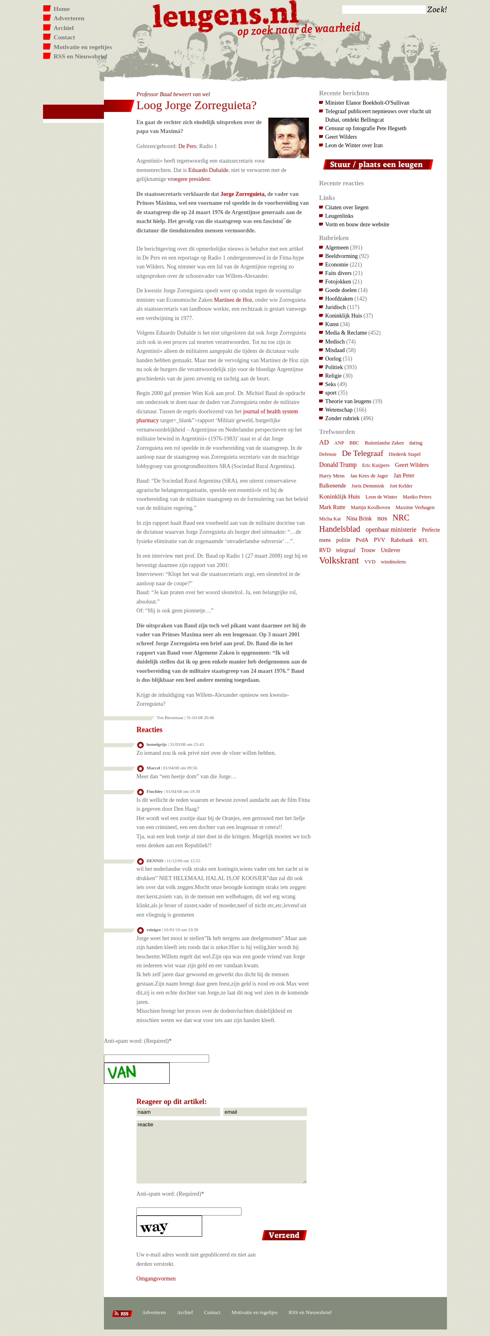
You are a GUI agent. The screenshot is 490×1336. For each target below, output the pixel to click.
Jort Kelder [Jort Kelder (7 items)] (401, 486)
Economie (336, 264)
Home (62, 8)
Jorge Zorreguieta (242, 194)
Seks (330, 384)
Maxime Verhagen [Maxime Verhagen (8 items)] (414, 507)
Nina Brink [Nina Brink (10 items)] (359, 518)
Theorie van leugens (348, 401)
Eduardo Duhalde (208, 170)
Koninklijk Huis (343, 315)
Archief (64, 27)
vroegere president (189, 179)
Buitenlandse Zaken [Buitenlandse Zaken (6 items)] (384, 443)
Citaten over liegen (347, 207)
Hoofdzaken (339, 298)
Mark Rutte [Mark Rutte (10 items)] (332, 507)
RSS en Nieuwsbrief (81, 56)
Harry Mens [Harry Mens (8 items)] (332, 476)
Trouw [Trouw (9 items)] (368, 550)
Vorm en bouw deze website (357, 224)
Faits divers (338, 273)
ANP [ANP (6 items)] (339, 443)
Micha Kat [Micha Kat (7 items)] (330, 519)
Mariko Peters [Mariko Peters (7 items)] (417, 497)
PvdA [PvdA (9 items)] (362, 540)
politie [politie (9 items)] (343, 540)
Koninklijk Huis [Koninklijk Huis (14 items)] (339, 496)
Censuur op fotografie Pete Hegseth (365, 128)
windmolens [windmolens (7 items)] (393, 562)
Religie (333, 375)
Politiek (334, 367)
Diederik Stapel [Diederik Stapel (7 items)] (405, 454)
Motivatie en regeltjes (83, 46)
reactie (221, 1151)
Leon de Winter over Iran (354, 145)
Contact (64, 37)
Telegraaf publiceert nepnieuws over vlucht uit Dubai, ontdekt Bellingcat (378, 115)
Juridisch (335, 307)
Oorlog (333, 358)
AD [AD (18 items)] (324, 442)
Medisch (335, 341)
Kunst (332, 324)
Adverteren (69, 18)
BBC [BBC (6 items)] (354, 443)
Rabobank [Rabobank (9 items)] (402, 540)
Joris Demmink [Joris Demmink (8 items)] (368, 486)
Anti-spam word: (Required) (136, 1040)
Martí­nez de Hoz (233, 299)
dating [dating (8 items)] (416, 443)
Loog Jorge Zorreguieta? (196, 105)
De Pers (187, 146)
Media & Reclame (346, 332)
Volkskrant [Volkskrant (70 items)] (339, 560)
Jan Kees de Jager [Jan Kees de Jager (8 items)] (369, 476)
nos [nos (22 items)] (382, 518)
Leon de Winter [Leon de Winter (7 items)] (381, 497)
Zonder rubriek (342, 418)
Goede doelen (341, 290)
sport (331, 392)
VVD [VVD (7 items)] (369, 562)
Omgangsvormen (156, 1278)
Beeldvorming (341, 256)
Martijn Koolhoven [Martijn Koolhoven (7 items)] (370, 507)
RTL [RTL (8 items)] (423, 540)
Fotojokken (338, 281)
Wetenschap (338, 409)
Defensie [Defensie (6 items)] (328, 454)
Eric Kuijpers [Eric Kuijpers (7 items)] (376, 465)
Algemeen (337, 247)
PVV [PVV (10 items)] (379, 540)
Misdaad (335, 350)
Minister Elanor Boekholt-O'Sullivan (367, 102)
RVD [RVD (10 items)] (325, 550)
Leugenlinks (339, 216)
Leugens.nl (226, 15)
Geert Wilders (341, 136)
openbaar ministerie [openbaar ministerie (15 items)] (391, 529)
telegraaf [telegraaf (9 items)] (346, 550)
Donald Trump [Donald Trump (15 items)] (338, 464)
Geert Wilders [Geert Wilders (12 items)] (412, 465)
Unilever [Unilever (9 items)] (390, 550)
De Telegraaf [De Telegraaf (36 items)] (362, 453)
